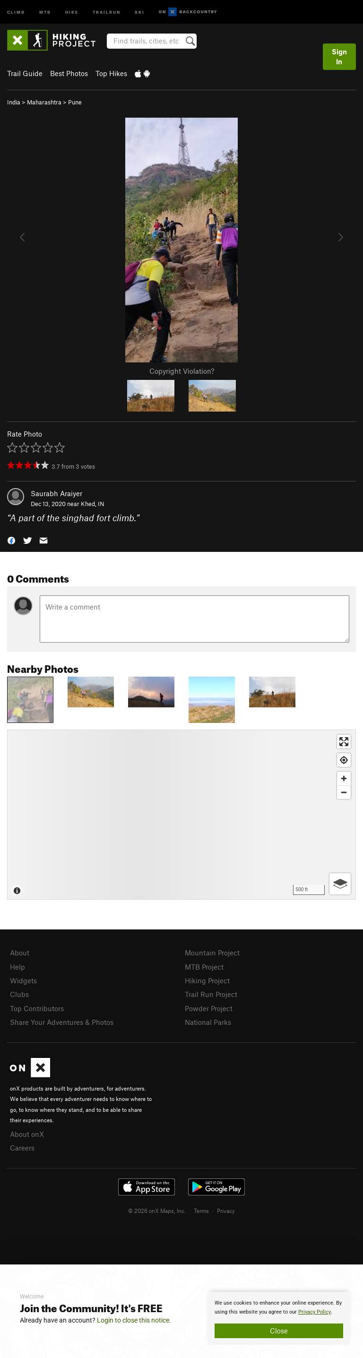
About (19, 952)
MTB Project (204, 967)
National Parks (208, 1022)
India (13, 102)
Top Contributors (37, 1008)
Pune (75, 102)
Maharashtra (44, 102)
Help (17, 967)
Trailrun (107, 12)
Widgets (23, 980)
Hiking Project (207, 980)
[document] (279, 1318)
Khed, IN (92, 503)
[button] (11, 539)
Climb (16, 12)
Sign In (339, 56)
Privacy (226, 1210)
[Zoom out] (344, 792)
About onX (27, 1134)
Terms (201, 1210)
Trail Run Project (211, 994)
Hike (71, 12)
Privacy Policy (314, 1312)
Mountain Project (212, 952)
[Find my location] (344, 760)
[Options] (340, 883)
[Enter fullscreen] (344, 741)
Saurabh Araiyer (56, 493)
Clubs (19, 994)
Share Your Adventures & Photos (61, 1022)
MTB (45, 12)
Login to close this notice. (134, 1320)
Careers (22, 1147)
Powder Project (209, 1008)
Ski (140, 12)
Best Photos (69, 73)
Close (279, 1330)
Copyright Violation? (181, 371)
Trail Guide (25, 73)
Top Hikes (111, 73)
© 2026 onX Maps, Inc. (157, 1210)
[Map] (181, 814)
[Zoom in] (344, 778)
